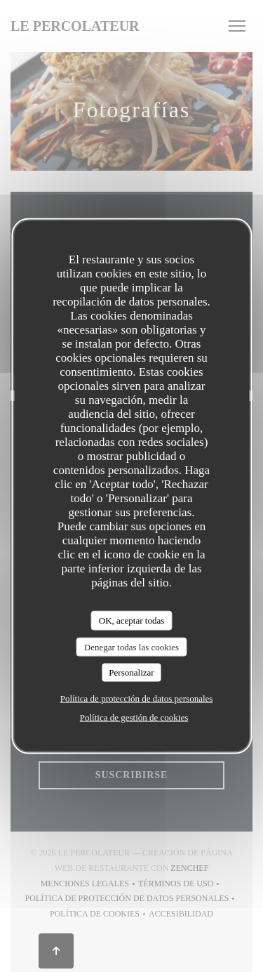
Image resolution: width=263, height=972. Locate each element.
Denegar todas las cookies (131, 646)
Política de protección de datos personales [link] (136, 697)
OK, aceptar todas (132, 620)
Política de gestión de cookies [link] (134, 716)
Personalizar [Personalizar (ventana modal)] (131, 672)
